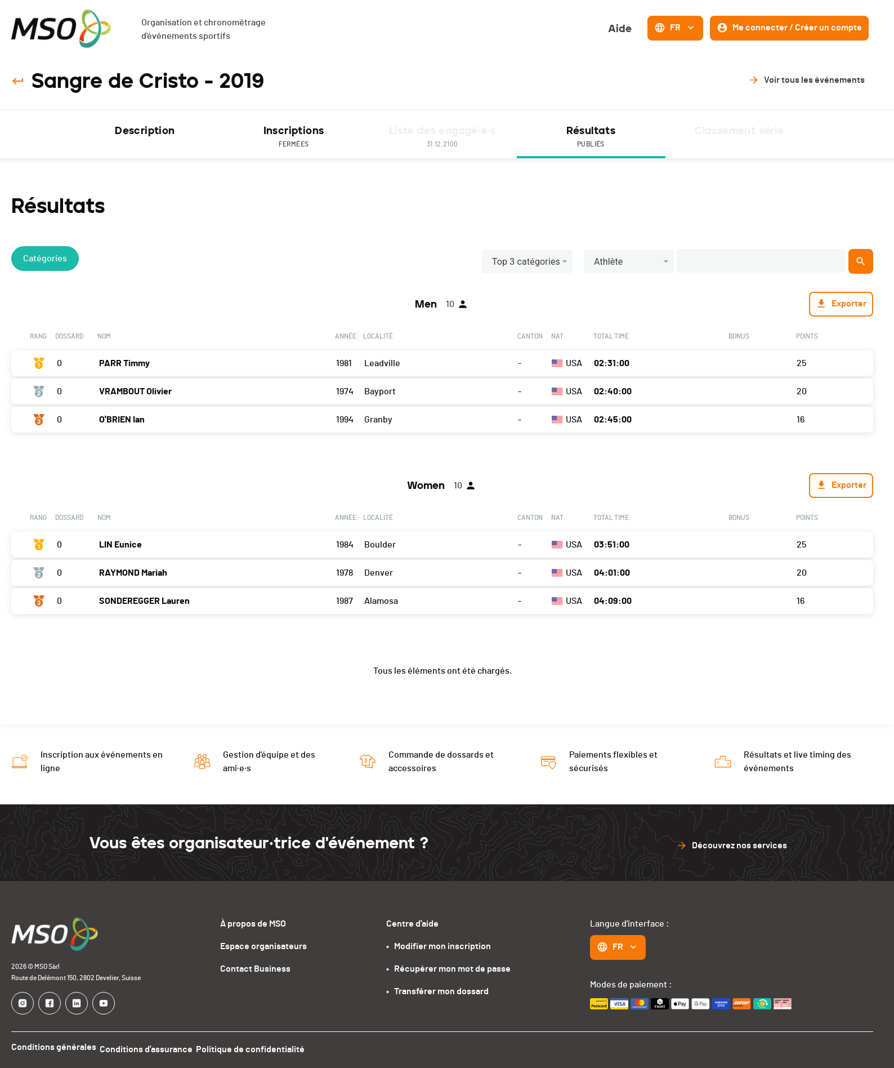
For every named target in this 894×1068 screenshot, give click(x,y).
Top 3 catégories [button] (526, 261)
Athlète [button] (608, 261)
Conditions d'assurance (151, 1047)
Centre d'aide (412, 923)
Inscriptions (293, 137)
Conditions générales (53, 1047)
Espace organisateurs (263, 946)
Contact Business (255, 968)
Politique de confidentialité (261, 1047)
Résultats (591, 137)
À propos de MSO (253, 923)
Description (145, 130)
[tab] (145, 134)
